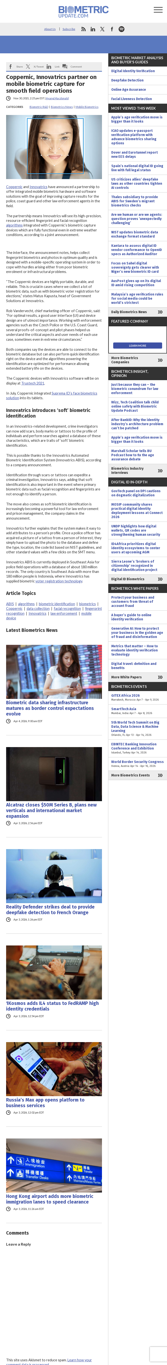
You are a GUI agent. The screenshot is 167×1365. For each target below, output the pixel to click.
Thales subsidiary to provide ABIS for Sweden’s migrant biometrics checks (134, 201)
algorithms (14, 225)
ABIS (10, 604)
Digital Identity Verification (133, 71)
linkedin (93, 29)
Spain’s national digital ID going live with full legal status (137, 168)
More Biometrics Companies (124, 360)
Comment (76, 66)
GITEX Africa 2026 (137, 698)
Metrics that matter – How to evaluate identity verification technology (134, 650)
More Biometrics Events (130, 775)
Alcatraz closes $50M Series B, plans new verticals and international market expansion (51, 810)
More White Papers (126, 677)
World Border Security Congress (137, 764)
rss (83, 29)
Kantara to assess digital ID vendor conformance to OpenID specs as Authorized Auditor (136, 250)
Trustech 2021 (32, 383)
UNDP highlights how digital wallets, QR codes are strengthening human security (135, 530)
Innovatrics (38, 187)
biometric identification (57, 604)
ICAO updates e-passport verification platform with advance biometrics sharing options (133, 137)
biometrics (87, 604)
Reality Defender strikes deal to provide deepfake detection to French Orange (50, 909)
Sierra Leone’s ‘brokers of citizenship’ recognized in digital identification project (134, 565)
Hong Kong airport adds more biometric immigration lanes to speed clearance (49, 1199)
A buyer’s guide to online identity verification (131, 617)
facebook (112, 29)
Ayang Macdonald (57, 98)
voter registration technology (58, 581)
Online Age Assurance (128, 90)
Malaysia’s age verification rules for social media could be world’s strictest (137, 298)
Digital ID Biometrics (128, 579)
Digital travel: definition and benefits (133, 666)
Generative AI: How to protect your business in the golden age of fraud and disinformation (137, 632)
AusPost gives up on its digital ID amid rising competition (136, 283)
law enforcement (64, 613)
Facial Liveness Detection (131, 99)
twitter (102, 29)
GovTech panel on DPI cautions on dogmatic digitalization (136, 493)
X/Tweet (39, 66)
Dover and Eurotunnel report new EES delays (134, 154)
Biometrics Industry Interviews (127, 470)
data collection (38, 608)
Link (57, 66)
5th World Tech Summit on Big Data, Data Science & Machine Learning (137, 728)
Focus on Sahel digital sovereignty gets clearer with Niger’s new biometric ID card (135, 267)
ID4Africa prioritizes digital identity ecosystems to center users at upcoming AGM (135, 548)
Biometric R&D (39, 106)
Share (19, 66)
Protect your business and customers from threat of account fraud (132, 601)
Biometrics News (62, 106)
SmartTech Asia (137, 711)
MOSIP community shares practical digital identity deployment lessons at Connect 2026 (137, 510)
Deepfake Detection (127, 80)
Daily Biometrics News (129, 312)
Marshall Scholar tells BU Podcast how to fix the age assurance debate (132, 455)
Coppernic (14, 187)
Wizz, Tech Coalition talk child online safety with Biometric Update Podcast (135, 406)
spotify (121, 29)
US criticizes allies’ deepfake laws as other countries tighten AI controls (136, 183)
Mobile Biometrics (87, 106)
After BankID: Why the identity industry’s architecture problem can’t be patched (137, 424)
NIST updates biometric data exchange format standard (134, 234)
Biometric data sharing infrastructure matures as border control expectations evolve (50, 708)
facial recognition (67, 608)
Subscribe (69, 29)
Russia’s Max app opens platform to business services (45, 1102)
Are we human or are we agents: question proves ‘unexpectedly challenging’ (136, 219)
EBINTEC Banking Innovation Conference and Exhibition (137, 748)
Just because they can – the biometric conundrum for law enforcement (134, 389)
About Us (50, 29)
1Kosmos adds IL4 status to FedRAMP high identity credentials (52, 1006)
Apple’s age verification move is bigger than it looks (137, 119)
